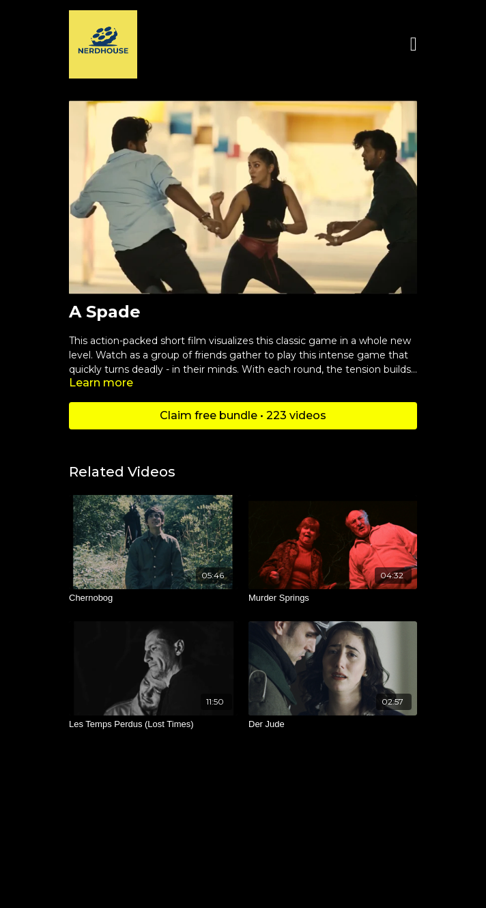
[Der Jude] (332, 724)
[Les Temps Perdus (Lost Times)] (153, 724)
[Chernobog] (153, 598)
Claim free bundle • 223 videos (243, 415)
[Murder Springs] (332, 598)
